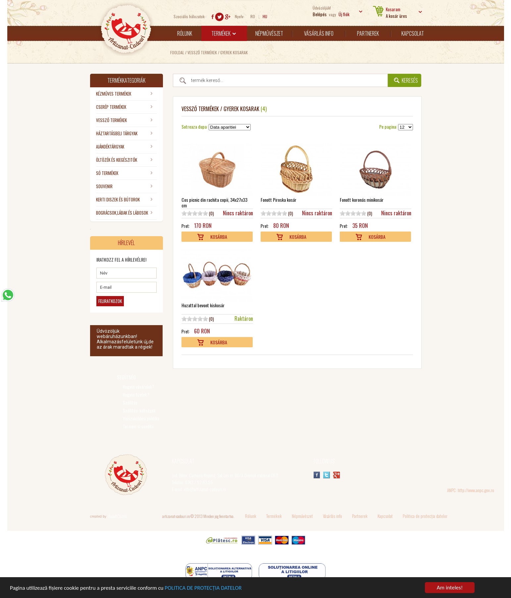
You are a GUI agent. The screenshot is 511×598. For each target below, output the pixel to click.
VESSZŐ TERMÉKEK (202, 52)
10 (205, 213)
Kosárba (218, 236)
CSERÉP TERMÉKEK (111, 107)
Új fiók (343, 14)
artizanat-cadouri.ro (176, 516)
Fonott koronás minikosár (361, 199)
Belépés (320, 14)
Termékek (223, 33)
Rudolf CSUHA (117, 516)
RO (252, 16)
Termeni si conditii (138, 426)
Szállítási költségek (139, 410)
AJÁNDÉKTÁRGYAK (110, 146)
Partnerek (368, 33)
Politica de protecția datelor (425, 516)
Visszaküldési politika (141, 418)
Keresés (410, 80)
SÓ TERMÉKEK (107, 173)
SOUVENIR (104, 186)
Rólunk (184, 33)
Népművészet (269, 33)
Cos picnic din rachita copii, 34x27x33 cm (214, 202)
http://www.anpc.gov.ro (476, 490)
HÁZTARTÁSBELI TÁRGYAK (116, 133)
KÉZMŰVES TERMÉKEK (113, 93)
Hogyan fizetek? (136, 395)
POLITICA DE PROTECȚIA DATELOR (203, 588)
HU (265, 16)
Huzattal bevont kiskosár (203, 305)
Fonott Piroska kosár (278, 199)
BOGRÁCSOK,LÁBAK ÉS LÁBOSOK (122, 212)
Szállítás (130, 403)
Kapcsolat (412, 33)
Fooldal (177, 52)
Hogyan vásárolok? (138, 387)
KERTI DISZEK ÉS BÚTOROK (118, 199)
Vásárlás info (318, 33)
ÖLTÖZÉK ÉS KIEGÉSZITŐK (116, 159)
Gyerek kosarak (234, 52)
